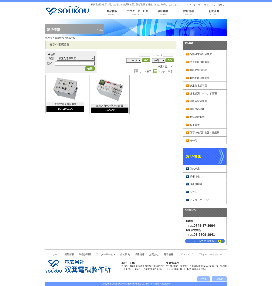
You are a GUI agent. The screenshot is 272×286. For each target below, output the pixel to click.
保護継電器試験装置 (201, 54)
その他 (193, 140)
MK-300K (109, 110)
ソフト (193, 192)
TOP (203, 279)
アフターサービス (137, 13)
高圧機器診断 (197, 109)
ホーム (56, 254)
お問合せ (214, 13)
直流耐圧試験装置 (199, 77)
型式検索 (195, 168)
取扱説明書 (196, 184)
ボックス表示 (165, 71)
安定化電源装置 (198, 85)
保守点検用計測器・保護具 (204, 132)
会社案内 (163, 13)
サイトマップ (193, 5)
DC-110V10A (65, 108)
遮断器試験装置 (198, 101)
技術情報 (195, 176)
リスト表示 (145, 71)
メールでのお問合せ (205, 241)
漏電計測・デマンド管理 (203, 93)
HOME (48, 37)
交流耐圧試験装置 (199, 62)
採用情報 (188, 13)
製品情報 (112, 13)
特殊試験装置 (197, 116)
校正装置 (195, 124)
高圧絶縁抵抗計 (198, 69)
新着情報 (168, 254)
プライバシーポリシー (215, 5)
